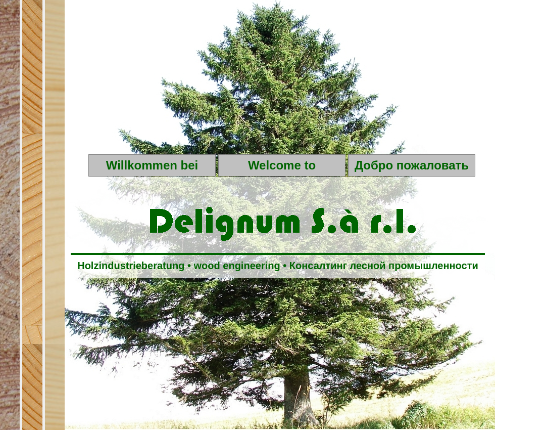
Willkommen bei (152, 165)
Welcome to (282, 165)
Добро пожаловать (412, 165)
